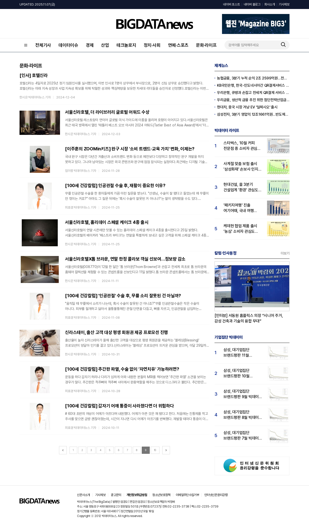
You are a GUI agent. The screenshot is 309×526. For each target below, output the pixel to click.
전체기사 (43, 45)
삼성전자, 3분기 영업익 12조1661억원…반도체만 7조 (253, 114)
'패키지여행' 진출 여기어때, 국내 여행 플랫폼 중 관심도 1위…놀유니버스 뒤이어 (241, 208)
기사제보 (284, 4)
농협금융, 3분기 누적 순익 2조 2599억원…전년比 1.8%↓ (253, 78)
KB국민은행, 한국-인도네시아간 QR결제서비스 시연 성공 (253, 85)
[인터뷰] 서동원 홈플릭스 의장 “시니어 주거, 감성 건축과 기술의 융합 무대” (248, 318)
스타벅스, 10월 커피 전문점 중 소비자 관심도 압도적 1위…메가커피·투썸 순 (242, 146)
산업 (105, 45)
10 (155, 450)
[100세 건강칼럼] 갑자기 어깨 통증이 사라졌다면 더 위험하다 (119, 405)
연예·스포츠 (178, 45)
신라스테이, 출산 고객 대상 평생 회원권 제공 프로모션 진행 (116, 332)
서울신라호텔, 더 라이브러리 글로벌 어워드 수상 (107, 112)
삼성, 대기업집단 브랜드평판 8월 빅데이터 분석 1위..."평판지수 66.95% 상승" (243, 415)
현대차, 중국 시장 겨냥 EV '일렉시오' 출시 (247, 107)
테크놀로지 (126, 45)
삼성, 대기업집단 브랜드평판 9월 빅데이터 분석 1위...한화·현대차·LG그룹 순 (243, 394)
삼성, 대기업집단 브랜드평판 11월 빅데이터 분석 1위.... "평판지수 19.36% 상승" (239, 352)
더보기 (285, 253)
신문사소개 (83, 495)
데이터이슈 (68, 45)
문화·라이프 (206, 45)
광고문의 (116, 495)
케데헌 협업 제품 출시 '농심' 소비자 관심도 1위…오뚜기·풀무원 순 (241, 229)
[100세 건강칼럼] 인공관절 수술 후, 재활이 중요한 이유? (115, 185)
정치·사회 (152, 45)
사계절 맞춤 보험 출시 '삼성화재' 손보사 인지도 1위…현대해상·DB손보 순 (243, 166)
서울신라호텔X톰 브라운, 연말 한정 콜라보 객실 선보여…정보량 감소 (125, 259)
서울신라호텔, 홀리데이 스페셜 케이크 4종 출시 (106, 222)
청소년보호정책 (161, 495)
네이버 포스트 (231, 4)
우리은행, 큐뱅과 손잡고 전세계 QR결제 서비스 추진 (253, 92)
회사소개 (269, 4)
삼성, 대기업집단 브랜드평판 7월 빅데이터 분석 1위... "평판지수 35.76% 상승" (243, 435)
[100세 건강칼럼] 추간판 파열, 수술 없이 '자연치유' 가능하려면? (122, 369)
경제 (90, 45)
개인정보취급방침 (136, 495)
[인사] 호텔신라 (34, 75)
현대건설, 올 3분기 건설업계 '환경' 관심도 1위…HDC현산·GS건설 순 (242, 187)
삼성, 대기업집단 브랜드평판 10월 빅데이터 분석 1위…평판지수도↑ (239, 373)
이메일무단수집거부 (187, 495)
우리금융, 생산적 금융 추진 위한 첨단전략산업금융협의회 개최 (253, 100)
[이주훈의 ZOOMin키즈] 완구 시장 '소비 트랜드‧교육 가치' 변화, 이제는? (129, 148)
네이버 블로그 (252, 4)
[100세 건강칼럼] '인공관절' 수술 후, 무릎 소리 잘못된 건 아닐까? (123, 295)
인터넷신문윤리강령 (216, 495)
